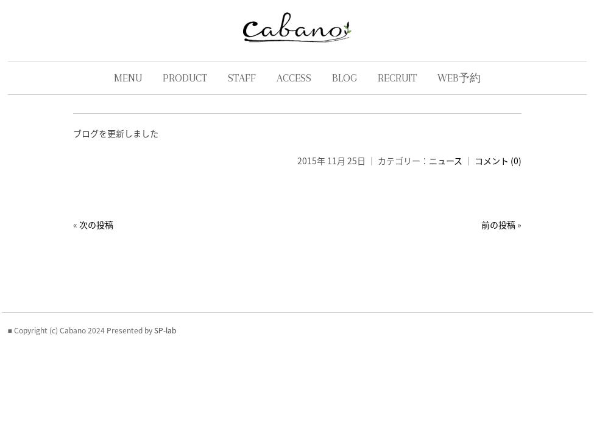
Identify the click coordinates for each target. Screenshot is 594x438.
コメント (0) (502, 173)
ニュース (450, 173)
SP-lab (165, 366)
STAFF (242, 90)
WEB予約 (459, 90)
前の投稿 (503, 237)
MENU (128, 90)
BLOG (344, 90)
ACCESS (294, 90)
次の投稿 (92, 237)
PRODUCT (185, 90)
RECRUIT (397, 90)
